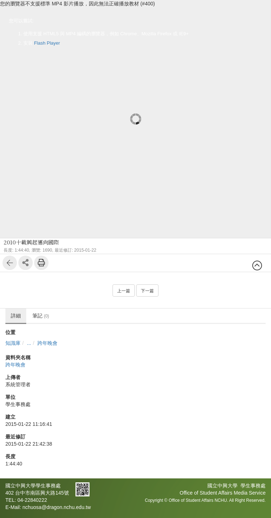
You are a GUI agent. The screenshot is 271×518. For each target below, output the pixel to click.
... (29, 343)
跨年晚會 (47, 343)
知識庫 (12, 343)
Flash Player (47, 43)
